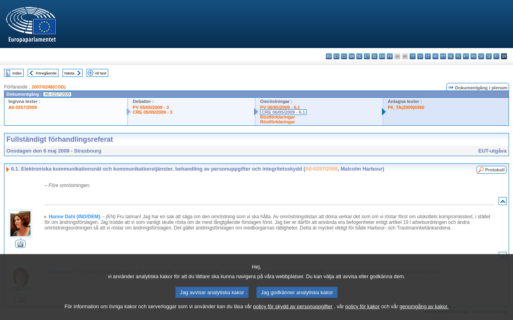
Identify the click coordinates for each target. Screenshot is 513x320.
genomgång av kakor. (424, 314)
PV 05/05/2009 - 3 (151, 107)
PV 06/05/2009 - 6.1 (280, 107)
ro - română (474, 56)
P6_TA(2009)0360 (406, 107)
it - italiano (413, 56)
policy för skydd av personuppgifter (293, 314)
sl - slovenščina (489, 56)
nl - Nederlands (451, 56)
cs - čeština (344, 56)
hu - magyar (435, 56)
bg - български (329, 56)
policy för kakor (362, 314)
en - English (382, 56)
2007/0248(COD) (49, 87)
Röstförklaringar (277, 117)
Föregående (46, 73)
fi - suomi (496, 56)
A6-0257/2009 (22, 107)
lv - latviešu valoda (420, 56)
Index (17, 73)
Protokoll (495, 169)
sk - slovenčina (481, 56)
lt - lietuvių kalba (428, 56)
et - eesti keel (367, 56)
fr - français (390, 56)
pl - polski (458, 56)
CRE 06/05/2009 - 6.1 (283, 112)
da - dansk (352, 56)
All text (100, 73)
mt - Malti (443, 56)
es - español (336, 56)
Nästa (70, 73)
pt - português (466, 56)
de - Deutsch (359, 56)
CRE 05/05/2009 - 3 (152, 112)
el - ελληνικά (375, 56)
